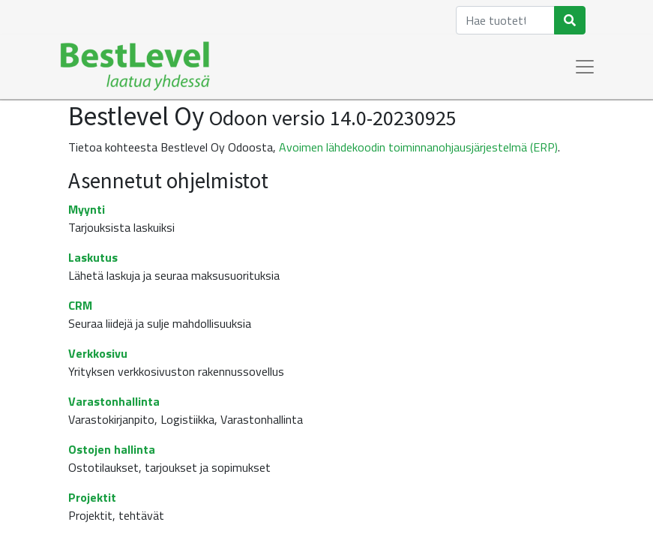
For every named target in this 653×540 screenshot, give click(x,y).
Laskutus (93, 257)
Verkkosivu (97, 353)
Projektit (92, 497)
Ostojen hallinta (111, 449)
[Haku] (570, 20)
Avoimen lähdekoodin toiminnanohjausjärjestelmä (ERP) (418, 147)
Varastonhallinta (114, 401)
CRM (80, 305)
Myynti (86, 209)
